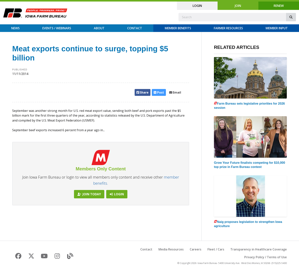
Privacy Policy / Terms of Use (265, 257)
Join (238, 6)
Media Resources (171, 249)
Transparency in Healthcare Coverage (258, 249)
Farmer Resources (228, 28)
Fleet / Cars (215, 249)
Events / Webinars (56, 28)
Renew (279, 6)
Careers (195, 249)
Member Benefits (178, 28)
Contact (134, 28)
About (99, 28)
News (15, 28)
